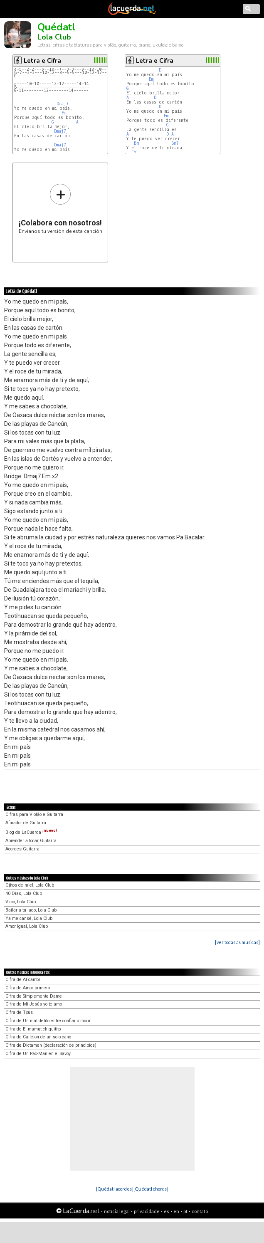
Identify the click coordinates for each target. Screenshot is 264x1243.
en (176, 1211)
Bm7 (175, 143)
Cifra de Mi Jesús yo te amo (33, 1004)
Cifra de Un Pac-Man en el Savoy (38, 1053)
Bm (136, 143)
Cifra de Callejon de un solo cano (38, 1037)
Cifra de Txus (19, 1012)
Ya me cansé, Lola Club (28, 918)
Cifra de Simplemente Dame (33, 996)
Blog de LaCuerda (31, 832)
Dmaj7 (63, 103)
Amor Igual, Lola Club (26, 926)
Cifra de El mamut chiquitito (33, 1029)
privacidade (147, 1211)
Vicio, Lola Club (20, 901)
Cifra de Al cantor (22, 979)
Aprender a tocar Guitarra (31, 840)
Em (64, 113)
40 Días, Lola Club (23, 893)
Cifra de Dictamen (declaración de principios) (50, 1045)
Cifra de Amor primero (27, 988)
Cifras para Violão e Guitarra (34, 814)
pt (185, 1211)
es (166, 1211)
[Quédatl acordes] (114, 1188)
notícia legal (117, 1211)
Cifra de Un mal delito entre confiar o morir (48, 1020)
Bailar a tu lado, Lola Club (31, 910)
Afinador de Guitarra (25, 822)
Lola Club (54, 37)
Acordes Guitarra (22, 849)
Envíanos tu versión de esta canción (60, 209)
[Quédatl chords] (150, 1188)
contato (200, 1211)
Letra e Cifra (42, 61)
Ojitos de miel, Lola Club (29, 885)
